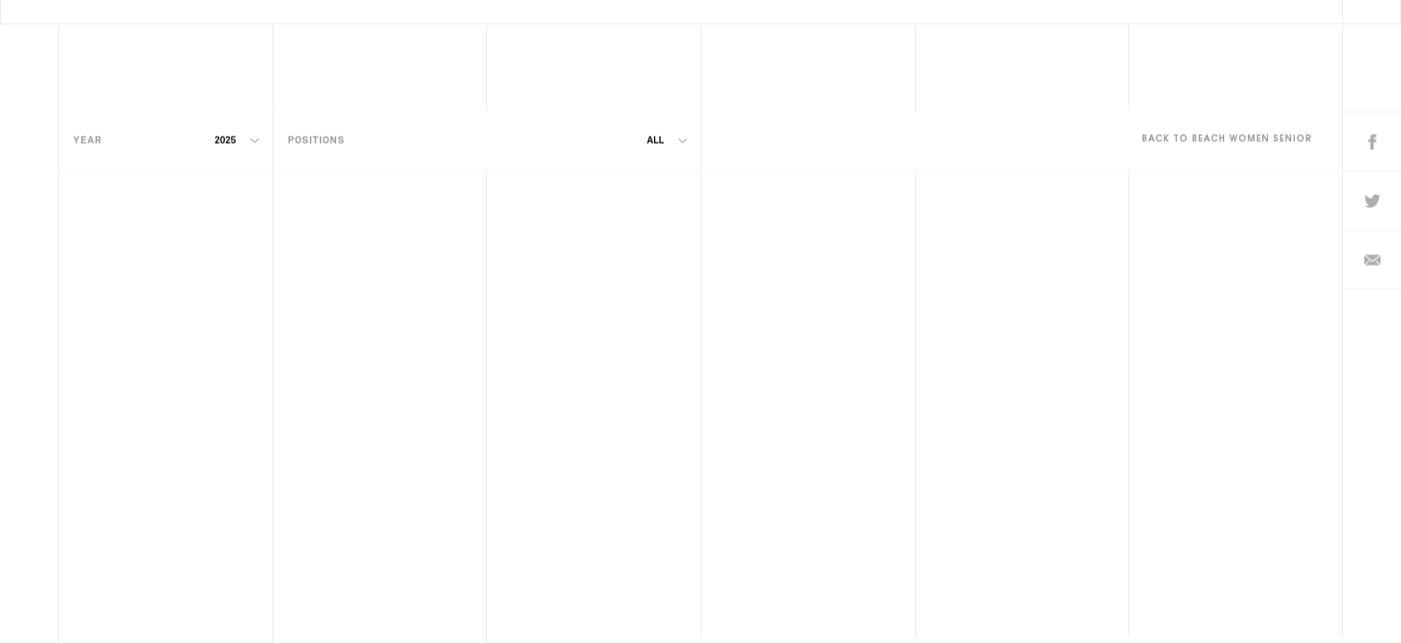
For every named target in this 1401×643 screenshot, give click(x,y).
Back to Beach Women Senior (1227, 122)
